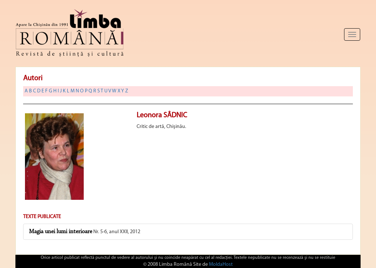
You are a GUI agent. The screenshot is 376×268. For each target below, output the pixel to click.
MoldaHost (221, 264)
